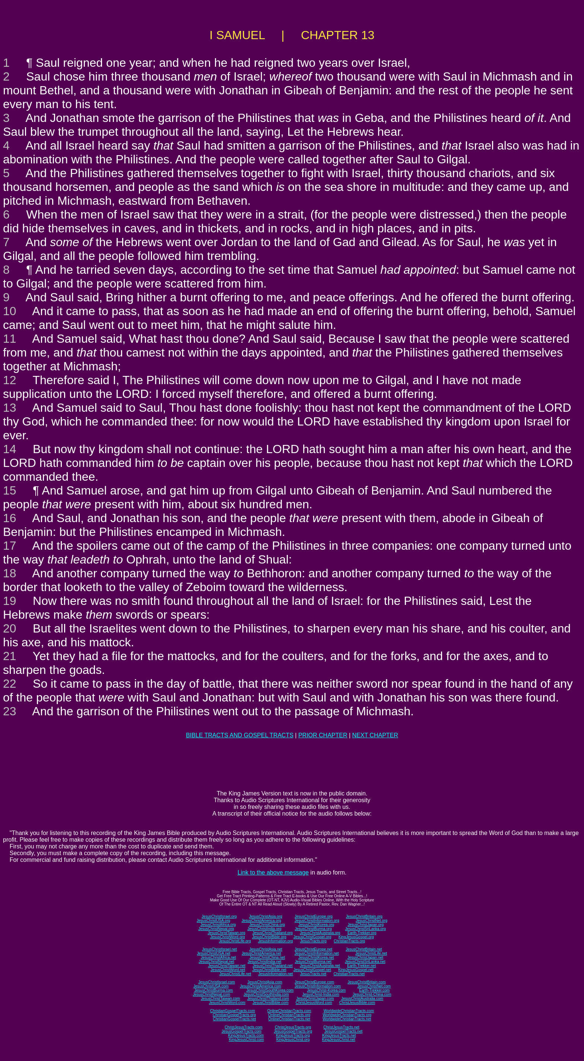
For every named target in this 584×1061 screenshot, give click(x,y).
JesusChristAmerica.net (261, 953)
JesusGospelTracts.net (343, 1031)
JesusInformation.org (275, 941)
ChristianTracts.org (349, 941)
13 (9, 407)
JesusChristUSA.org (213, 921)
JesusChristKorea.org (316, 925)
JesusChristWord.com (227, 1003)
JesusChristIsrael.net (219, 949)
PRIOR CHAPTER (322, 735)
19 (9, 601)
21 (9, 656)
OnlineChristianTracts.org (289, 1015)
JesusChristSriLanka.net (365, 962)
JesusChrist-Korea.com (326, 990)
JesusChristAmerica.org (261, 921)
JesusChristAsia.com (264, 982)
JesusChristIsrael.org (219, 916)
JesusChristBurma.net (313, 962)
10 (9, 311)
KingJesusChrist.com (246, 1040)
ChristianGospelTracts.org (234, 1015)
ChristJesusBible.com (357, 1003)
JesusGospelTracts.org (293, 1031)
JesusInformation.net (275, 974)
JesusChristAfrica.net (218, 957)
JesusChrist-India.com (320, 994)
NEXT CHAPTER (375, 735)
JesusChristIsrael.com (216, 982)
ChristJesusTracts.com (243, 1027)
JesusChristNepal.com (211, 994)
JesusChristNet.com (373, 986)
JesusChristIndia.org (264, 929)
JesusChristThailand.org (273, 933)
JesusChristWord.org (227, 937)
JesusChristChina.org (267, 925)
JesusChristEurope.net (313, 949)
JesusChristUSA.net (213, 953)
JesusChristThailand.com (268, 998)
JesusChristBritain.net (364, 949)
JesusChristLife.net (371, 953)
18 (9, 573)
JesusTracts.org (313, 941)
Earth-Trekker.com (374, 990)
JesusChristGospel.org (312, 937)
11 (9, 338)
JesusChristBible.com (270, 1003)
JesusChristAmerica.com (260, 986)
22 (9, 683)
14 (9, 449)
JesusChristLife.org (235, 941)
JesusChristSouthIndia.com (266, 994)
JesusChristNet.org (371, 921)
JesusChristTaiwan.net (226, 966)
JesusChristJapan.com (315, 998)
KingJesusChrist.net (338, 1040)
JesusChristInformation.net (317, 953)
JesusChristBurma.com (213, 990)
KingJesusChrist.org (293, 1040)
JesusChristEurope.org (314, 916)
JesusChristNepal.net (216, 962)
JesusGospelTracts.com (241, 1031)
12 (9, 380)
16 (9, 518)
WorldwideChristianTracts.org (347, 1015)
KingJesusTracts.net (339, 1035)
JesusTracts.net (313, 974)
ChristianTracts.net (349, 974)
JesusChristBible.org (269, 937)
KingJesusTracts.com (246, 1035)
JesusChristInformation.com (318, 986)
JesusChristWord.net (227, 970)
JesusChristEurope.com (314, 982)
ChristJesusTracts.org (293, 1027)
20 (9, 628)
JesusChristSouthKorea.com (269, 990)
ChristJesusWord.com (314, 1003)
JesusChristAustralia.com (362, 998)
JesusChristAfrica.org (218, 925)
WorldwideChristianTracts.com (349, 1011)
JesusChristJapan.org (365, 925)
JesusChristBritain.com (366, 982)
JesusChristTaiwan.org (226, 933)
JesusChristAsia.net (265, 949)
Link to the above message (273, 872)
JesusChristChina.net (267, 957)
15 (9, 490)
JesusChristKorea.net (316, 957)
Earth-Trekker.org (361, 933)
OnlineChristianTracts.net (289, 1019)
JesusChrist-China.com (372, 994)
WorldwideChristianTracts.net (347, 1019)
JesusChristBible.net (269, 970)
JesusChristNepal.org (216, 929)
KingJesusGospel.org (356, 937)
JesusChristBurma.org (313, 929)
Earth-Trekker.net (361, 966)
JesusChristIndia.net (265, 962)
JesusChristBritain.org (364, 916)
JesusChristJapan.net (365, 957)
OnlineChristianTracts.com (289, 1011)
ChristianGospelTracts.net (234, 1019)
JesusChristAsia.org (265, 916)
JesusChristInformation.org (317, 921)
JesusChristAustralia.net (320, 966)
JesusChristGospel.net (312, 970)
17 (9, 545)
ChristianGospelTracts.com (232, 1011)
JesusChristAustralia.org (320, 933)
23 (9, 711)
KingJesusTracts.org (293, 1035)
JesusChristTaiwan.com (220, 998)
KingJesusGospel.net (356, 970)
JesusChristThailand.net (272, 966)
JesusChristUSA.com (210, 986)
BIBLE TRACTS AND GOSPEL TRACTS (239, 735)
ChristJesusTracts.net (341, 1027)
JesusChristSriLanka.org (365, 929)
